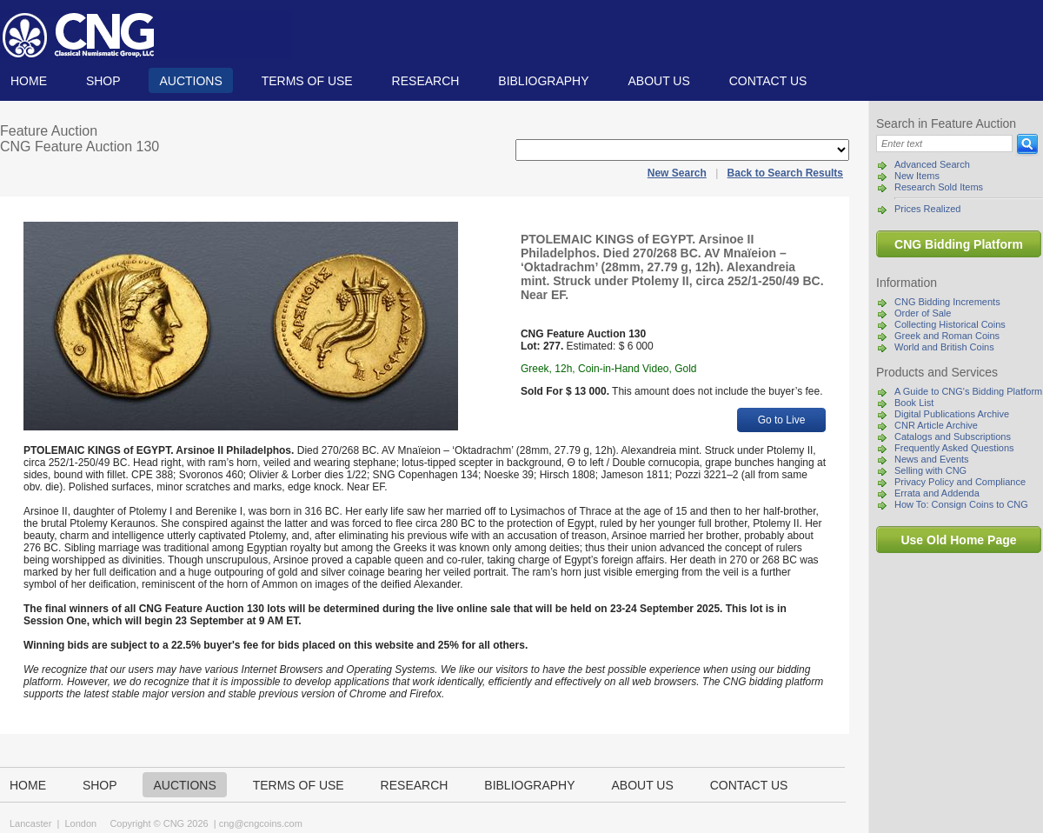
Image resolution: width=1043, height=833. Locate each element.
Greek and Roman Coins (947, 335)
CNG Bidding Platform (958, 244)
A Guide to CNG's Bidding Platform (968, 391)
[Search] (944, 143)
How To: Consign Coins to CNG (961, 504)
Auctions (190, 81)
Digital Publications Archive (951, 414)
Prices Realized (927, 208)
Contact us (768, 81)
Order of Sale (922, 313)
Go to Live (782, 420)
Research (426, 81)
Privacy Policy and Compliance (960, 481)
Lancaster (30, 823)
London (80, 823)
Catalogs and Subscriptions (952, 436)
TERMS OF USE (307, 81)
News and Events (931, 459)
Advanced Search (932, 164)
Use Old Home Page (958, 540)
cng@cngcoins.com (260, 823)
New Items (917, 175)
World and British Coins (944, 347)
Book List (913, 402)
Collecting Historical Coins (950, 324)
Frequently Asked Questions (954, 448)
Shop (103, 81)
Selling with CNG (930, 470)
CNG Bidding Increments (947, 302)
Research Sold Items (938, 187)
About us (658, 81)
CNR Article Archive (936, 425)
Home (28, 81)
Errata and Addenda (937, 493)
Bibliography (543, 81)
